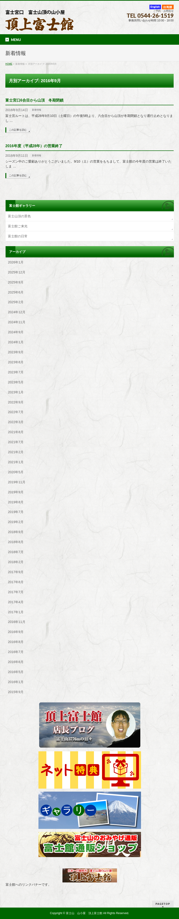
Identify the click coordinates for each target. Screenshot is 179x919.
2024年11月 (16, 322)
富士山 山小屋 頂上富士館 (84, 913)
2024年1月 (16, 342)
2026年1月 (16, 262)
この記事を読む (18, 129)
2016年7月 (16, 652)
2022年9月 (16, 402)
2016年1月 (16, 682)
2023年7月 (16, 372)
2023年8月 (16, 362)
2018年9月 (16, 532)
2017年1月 (16, 612)
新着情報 (36, 110)
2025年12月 (16, 272)
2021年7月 (16, 442)
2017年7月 (16, 592)
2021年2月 (16, 452)
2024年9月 (16, 332)
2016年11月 (16, 622)
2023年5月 (16, 382)
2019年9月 (16, 492)
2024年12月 (16, 312)
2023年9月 (16, 352)
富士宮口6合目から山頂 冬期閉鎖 (34, 100)
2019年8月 (16, 502)
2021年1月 (16, 462)
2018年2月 (16, 562)
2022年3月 (16, 422)
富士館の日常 (18, 236)
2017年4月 (16, 602)
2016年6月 (16, 662)
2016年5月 (16, 672)
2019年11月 (16, 482)
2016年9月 (16, 632)
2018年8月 (16, 542)
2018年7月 (16, 552)
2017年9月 (16, 572)
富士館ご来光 (18, 226)
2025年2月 (16, 302)
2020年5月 (16, 472)
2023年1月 (16, 392)
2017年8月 (16, 582)
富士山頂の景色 (19, 216)
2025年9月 (16, 282)
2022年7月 (16, 412)
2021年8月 (16, 432)
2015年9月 (16, 692)
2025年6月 (16, 292)
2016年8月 (16, 642)
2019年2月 (16, 522)
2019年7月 (16, 512)
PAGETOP (162, 903)
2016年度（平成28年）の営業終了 (33, 146)
